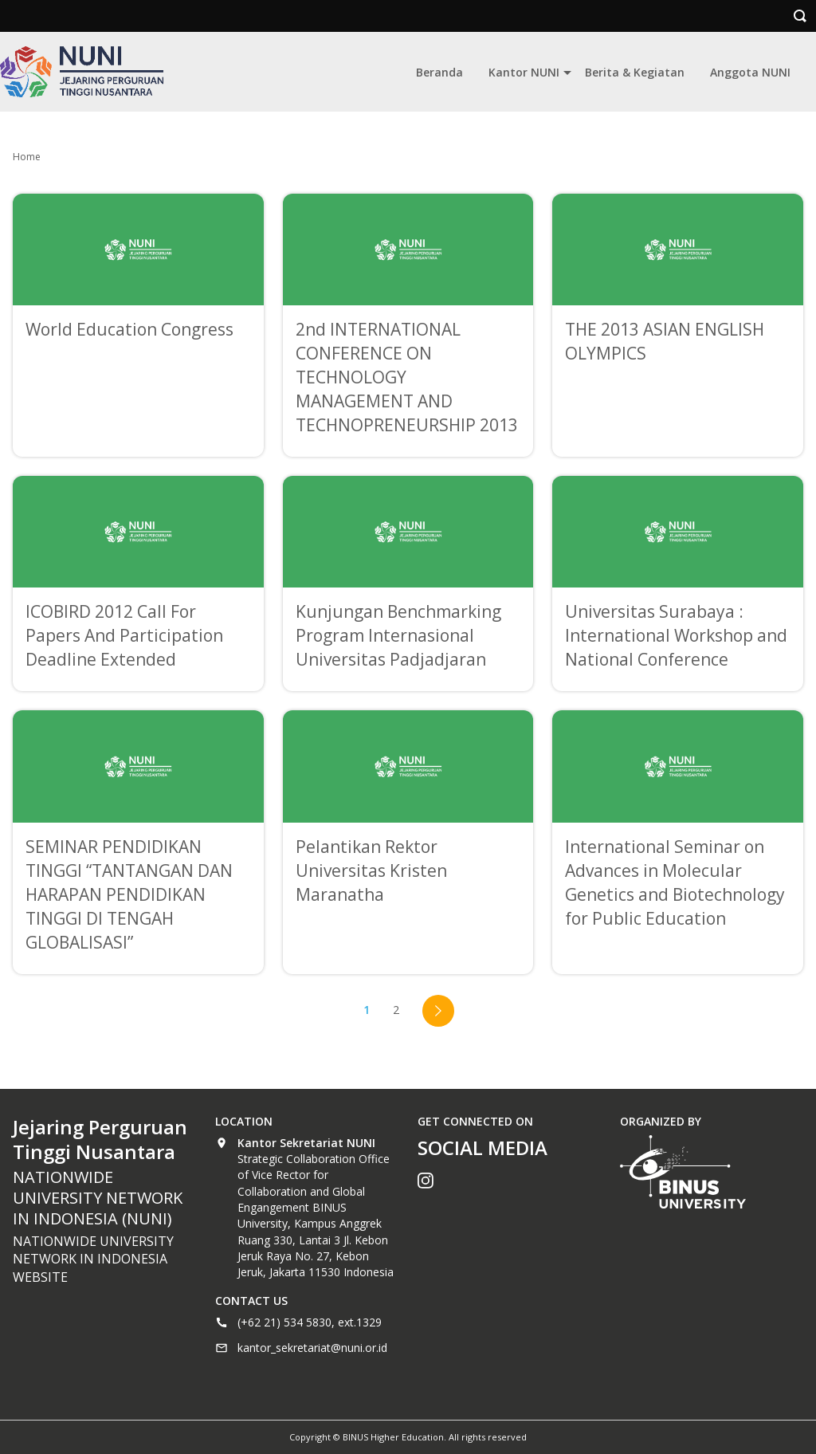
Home (27, 156)
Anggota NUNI (750, 72)
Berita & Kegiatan (635, 72)
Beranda (439, 72)
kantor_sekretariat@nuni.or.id (312, 1347)
